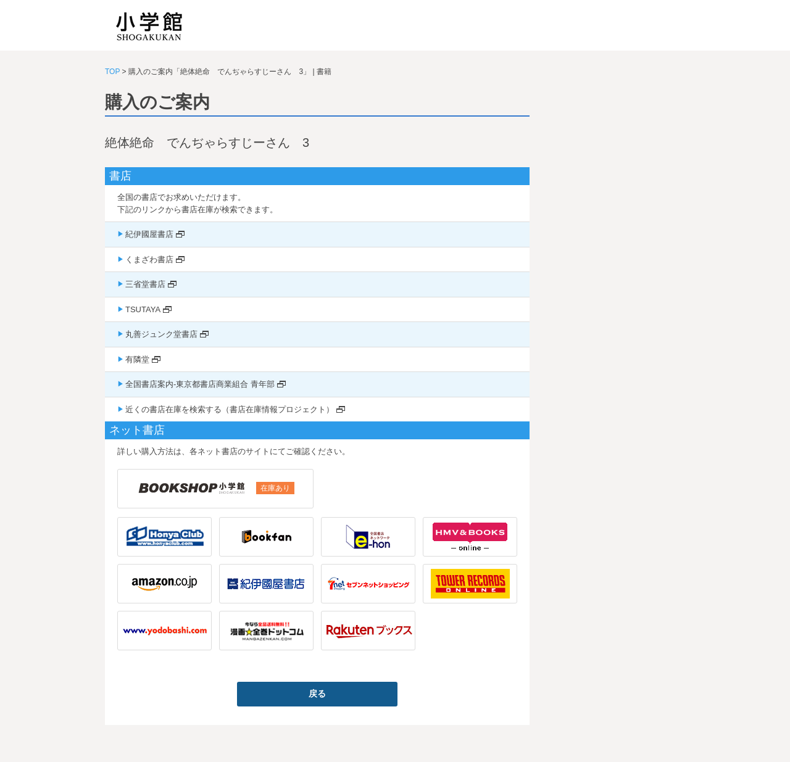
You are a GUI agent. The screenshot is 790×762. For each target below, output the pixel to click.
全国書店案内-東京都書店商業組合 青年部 (200, 384)
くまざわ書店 (149, 259)
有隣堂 (137, 359)
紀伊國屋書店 (149, 234)
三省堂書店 (145, 284)
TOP (112, 71)
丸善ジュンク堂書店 (161, 334)
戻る (317, 693)
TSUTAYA (142, 309)
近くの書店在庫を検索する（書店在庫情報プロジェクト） (229, 409)
